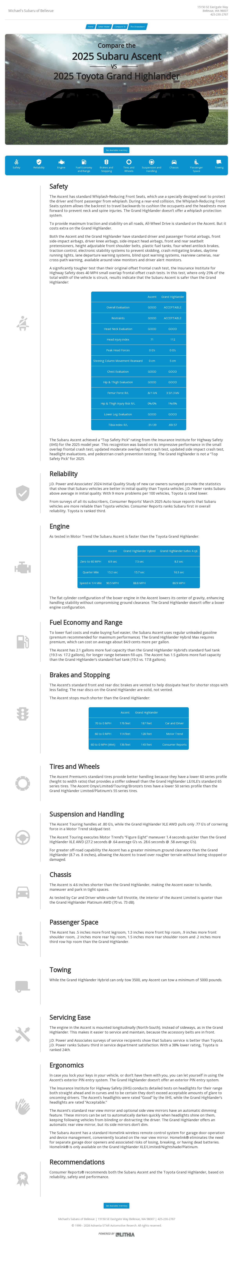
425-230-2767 (219, 14)
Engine (68, 175)
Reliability (43, 175)
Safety (18, 175)
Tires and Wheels (144, 175)
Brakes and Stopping (119, 176)
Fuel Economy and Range (94, 176)
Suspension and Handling (170, 176)
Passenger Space (221, 175)
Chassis (195, 175)
